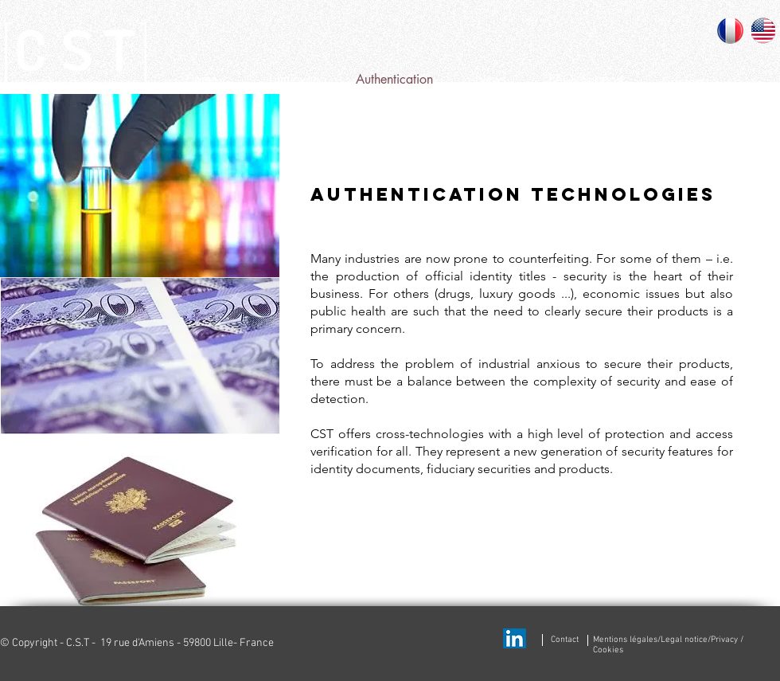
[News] (490, 79)
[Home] (201, 79)
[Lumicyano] (297, 79)
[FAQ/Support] (586, 79)
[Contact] (683, 82)
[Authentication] (394, 79)
